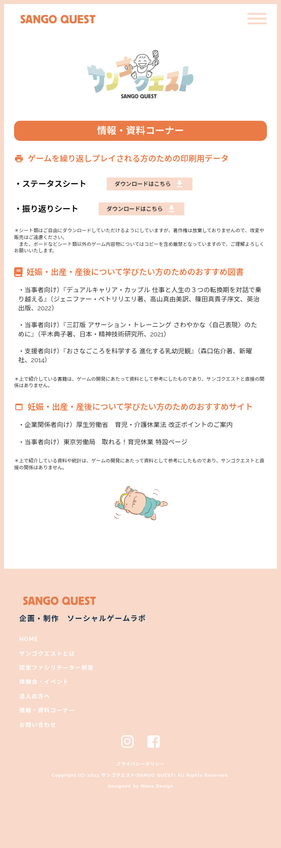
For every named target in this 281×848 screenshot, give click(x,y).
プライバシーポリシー (140, 764)
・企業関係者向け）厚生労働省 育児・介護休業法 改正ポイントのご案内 (125, 425)
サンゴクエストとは (47, 653)
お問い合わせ (37, 725)
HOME (28, 639)
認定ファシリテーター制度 (56, 667)
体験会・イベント (44, 682)
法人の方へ (34, 696)
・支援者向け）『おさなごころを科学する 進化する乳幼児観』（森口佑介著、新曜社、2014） (135, 355)
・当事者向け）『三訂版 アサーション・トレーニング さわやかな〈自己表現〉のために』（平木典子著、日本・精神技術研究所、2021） (137, 329)
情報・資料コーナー (47, 710)
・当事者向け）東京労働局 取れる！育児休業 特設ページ (103, 442)
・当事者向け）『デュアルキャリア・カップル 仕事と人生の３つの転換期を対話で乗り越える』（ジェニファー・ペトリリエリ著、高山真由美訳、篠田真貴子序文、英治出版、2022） (140, 299)
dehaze (257, 19)
